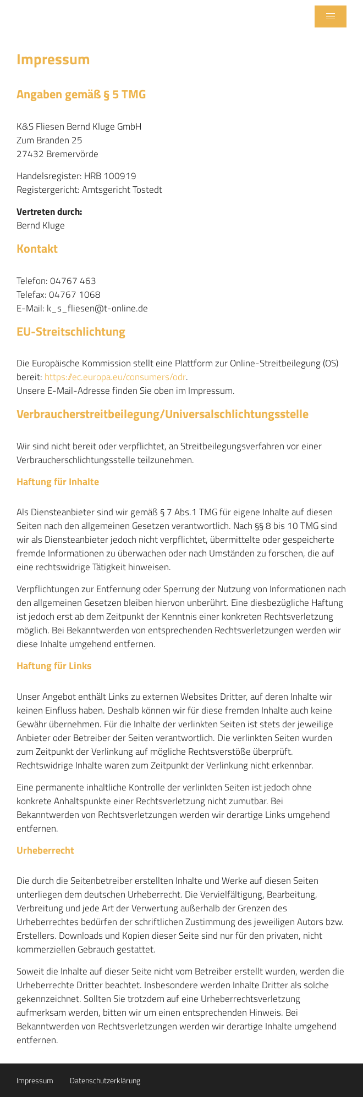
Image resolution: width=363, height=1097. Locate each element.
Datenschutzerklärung (105, 1080)
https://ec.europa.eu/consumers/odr (115, 377)
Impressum (34, 1080)
